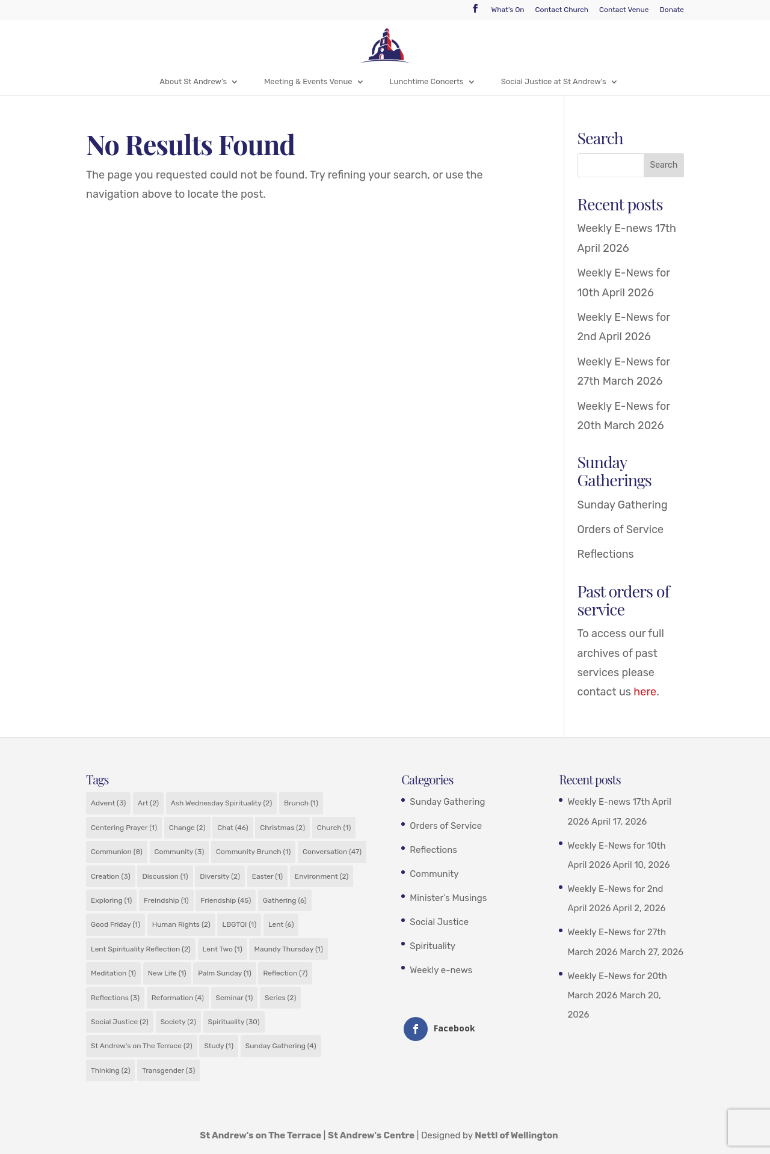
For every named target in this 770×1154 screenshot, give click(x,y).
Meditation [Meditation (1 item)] (113, 973)
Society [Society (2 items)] (178, 1022)
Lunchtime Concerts (427, 81)
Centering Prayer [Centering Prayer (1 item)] (124, 827)
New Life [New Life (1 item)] (167, 973)
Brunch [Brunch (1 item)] (301, 803)
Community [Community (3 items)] (180, 851)
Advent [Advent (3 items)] (108, 803)
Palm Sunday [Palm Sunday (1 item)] (224, 973)
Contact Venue (623, 10)
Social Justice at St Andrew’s (553, 81)
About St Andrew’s (193, 81)
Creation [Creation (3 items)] (111, 876)
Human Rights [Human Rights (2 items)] (181, 924)
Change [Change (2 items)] (187, 827)
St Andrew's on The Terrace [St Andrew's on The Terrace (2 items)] (141, 1046)
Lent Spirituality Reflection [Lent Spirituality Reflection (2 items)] (141, 949)
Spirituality (432, 946)
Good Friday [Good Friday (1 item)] (115, 924)
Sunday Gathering (623, 504)
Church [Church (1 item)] (334, 827)
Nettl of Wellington (516, 1135)
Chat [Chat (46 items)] (232, 827)
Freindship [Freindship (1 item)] (166, 900)
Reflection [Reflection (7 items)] (285, 973)
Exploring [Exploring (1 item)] (111, 900)
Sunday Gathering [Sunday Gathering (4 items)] (280, 1046)
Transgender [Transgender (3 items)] (168, 1070)
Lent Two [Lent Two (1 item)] (222, 949)
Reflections (606, 554)
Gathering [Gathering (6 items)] (285, 900)
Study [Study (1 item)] (218, 1046)
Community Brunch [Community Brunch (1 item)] (253, 851)
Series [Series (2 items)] (280, 998)
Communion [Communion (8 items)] (117, 851)
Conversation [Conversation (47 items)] (332, 851)
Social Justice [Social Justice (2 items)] (120, 1022)
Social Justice (439, 922)
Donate (672, 10)
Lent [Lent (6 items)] (281, 924)
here (644, 691)
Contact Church (562, 10)
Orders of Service (621, 529)
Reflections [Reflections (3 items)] (115, 998)
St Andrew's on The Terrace (260, 1135)
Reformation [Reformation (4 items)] (178, 998)
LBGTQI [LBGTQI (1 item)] (239, 924)
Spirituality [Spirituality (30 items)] (234, 1022)
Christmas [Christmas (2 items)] (282, 827)
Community (434, 874)
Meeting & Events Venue (308, 81)
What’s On (508, 10)
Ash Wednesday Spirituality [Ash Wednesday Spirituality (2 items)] (221, 803)
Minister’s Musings (448, 898)
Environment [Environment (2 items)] (322, 876)
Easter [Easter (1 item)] (267, 876)
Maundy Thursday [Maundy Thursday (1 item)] (288, 949)
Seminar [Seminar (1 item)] (234, 998)
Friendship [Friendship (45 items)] (225, 900)
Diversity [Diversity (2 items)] (220, 876)
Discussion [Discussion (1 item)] (165, 876)
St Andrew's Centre (371, 1135)
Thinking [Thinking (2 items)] (110, 1070)
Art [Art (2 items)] (148, 803)
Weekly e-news (441, 970)
